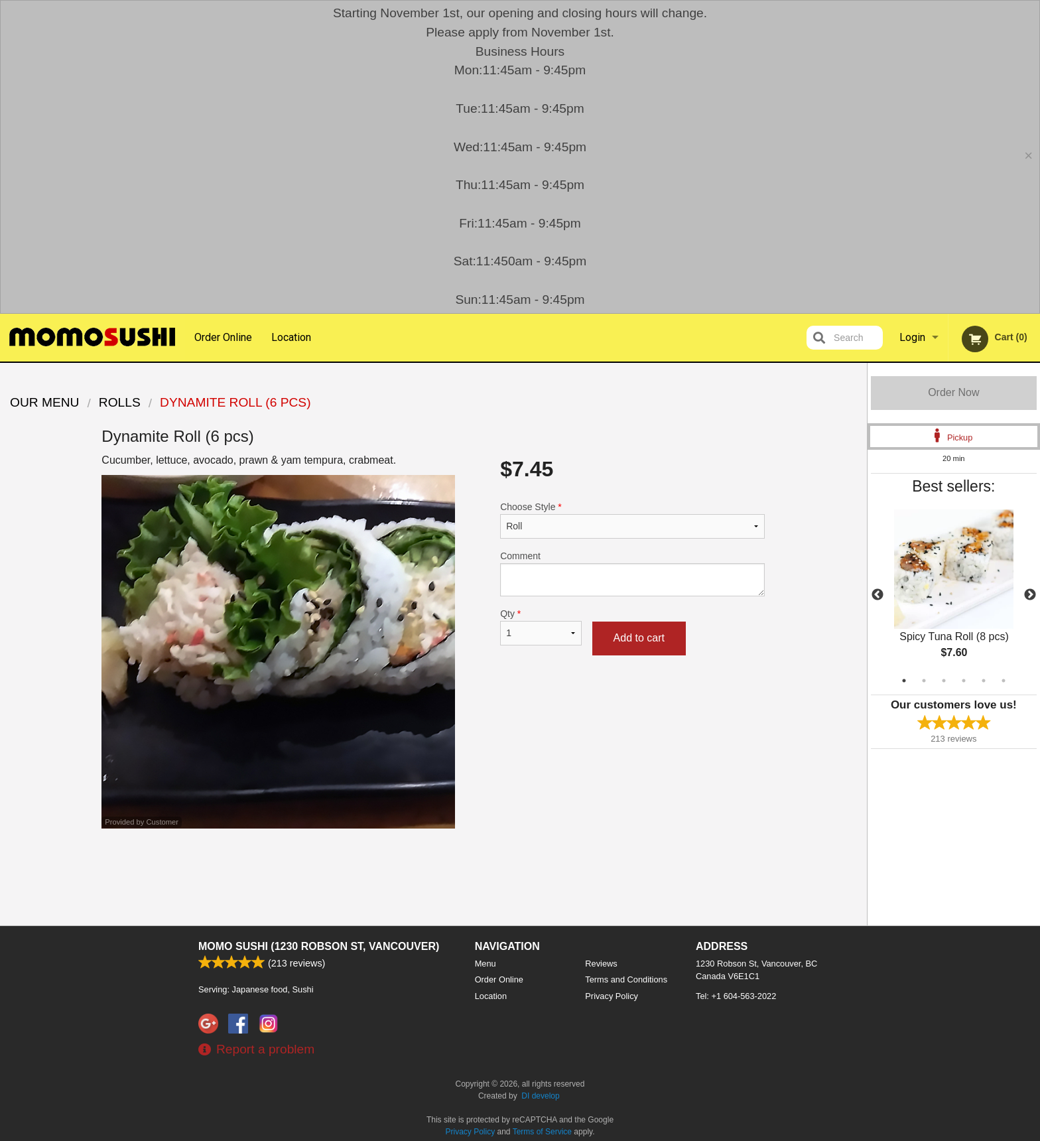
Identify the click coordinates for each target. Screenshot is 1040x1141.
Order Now (953, 392)
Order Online (223, 337)
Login (912, 337)
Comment (632, 573)
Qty (540, 626)
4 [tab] (963, 680)
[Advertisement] (433, 872)
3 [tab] (943, 680)
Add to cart (639, 637)
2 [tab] (924, 680)
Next (1030, 595)
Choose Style (632, 520)
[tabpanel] (953, 595)
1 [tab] (904, 680)
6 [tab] (1003, 680)
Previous (877, 595)
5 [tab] (983, 680)
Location (291, 337)
